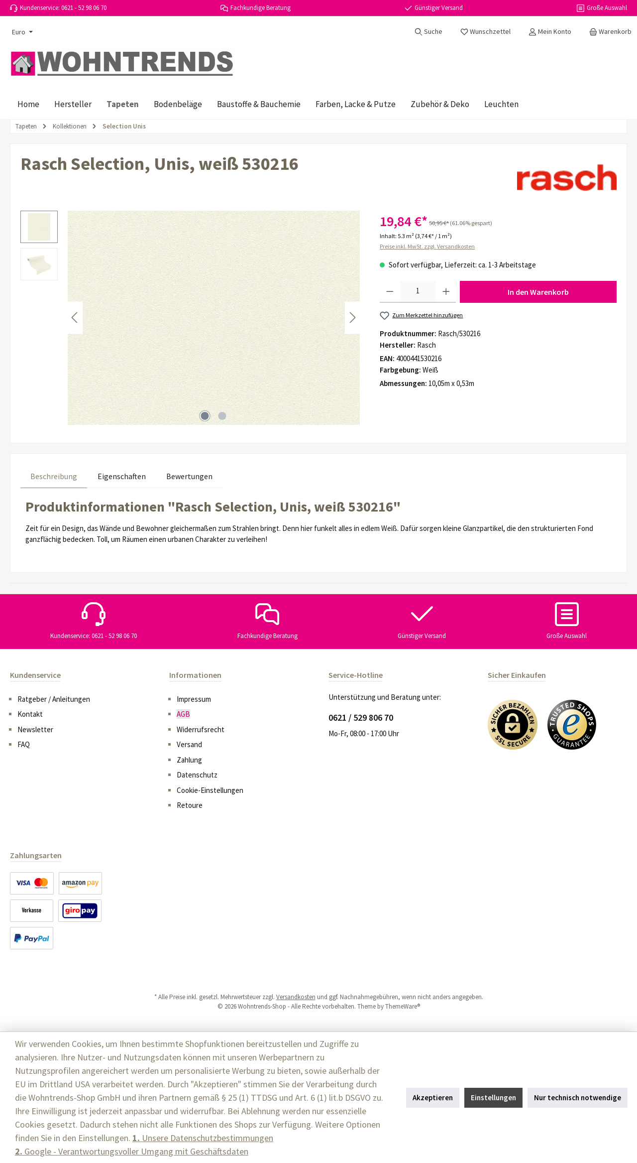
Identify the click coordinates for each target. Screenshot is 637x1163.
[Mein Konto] (550, 31)
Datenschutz (197, 774)
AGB (183, 714)
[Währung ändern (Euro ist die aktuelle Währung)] (21, 31)
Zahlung (189, 760)
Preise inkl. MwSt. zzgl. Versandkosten (427, 246)
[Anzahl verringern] (390, 292)
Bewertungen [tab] (189, 476)
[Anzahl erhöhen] (446, 292)
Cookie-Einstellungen (210, 790)
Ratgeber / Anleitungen (53, 699)
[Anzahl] (418, 292)
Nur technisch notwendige (577, 1097)
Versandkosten (296, 997)
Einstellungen (493, 1097)
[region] (190, 318)
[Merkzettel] (485, 31)
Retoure (190, 805)
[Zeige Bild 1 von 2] (205, 416)
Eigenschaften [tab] (122, 476)
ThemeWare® (402, 1006)
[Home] (28, 104)
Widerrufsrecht (200, 729)
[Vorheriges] (75, 317)
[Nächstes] (352, 317)
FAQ (23, 744)
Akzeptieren (433, 1097)
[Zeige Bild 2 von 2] (222, 416)
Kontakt (30, 714)
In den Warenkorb (538, 292)
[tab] (53, 476)
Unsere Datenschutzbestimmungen (202, 1138)
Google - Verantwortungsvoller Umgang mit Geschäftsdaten (131, 1151)
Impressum (194, 699)
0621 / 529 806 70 (360, 717)
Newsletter (35, 729)
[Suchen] (428, 31)
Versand (189, 744)
